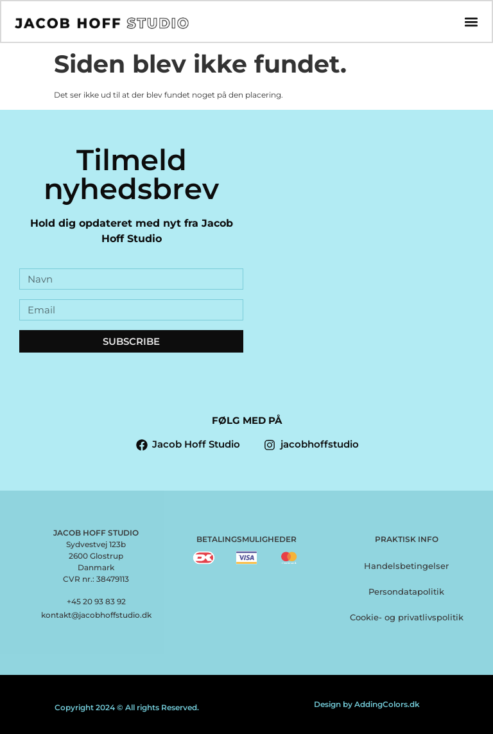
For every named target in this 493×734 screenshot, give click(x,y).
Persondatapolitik (406, 591)
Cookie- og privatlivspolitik (406, 617)
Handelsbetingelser (406, 566)
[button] (470, 22)
